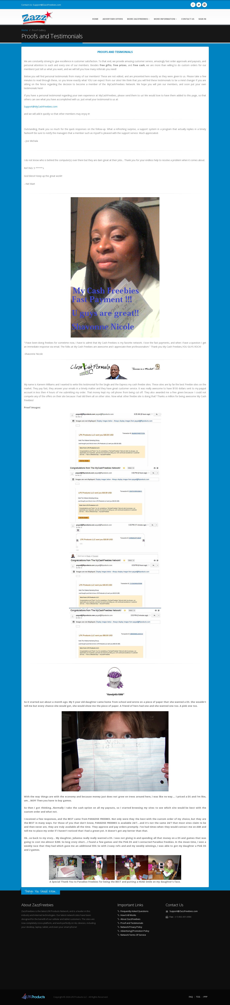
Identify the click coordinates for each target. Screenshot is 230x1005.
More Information (165, 19)
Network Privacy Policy (131, 927)
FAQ (191, 996)
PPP (205, 996)
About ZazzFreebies (130, 919)
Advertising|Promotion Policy (135, 931)
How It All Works (128, 915)
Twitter (198, 4)
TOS (198, 996)
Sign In (202, 19)
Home (95, 19)
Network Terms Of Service (133, 935)
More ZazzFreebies (138, 19)
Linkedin (204, 4)
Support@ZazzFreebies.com (47, 4)
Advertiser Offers (113, 19)
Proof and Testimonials (132, 923)
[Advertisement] (115, 964)
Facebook (193, 4)
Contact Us (187, 19)
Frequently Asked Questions (134, 911)
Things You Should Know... (40, 891)
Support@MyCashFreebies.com (40, 106)
